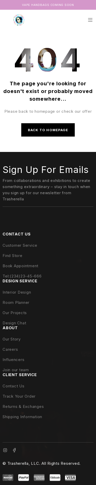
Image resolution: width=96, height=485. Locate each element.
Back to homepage (48, 130)
